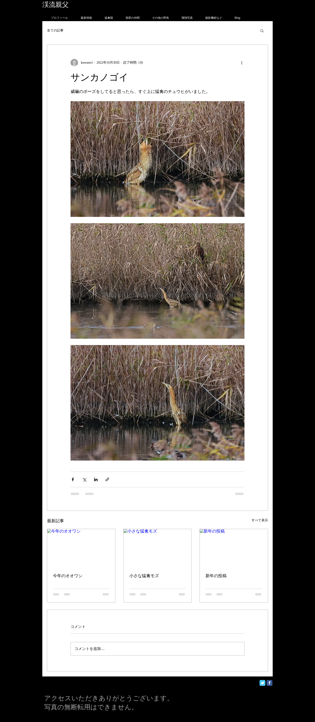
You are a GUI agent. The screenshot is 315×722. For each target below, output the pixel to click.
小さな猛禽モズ (144, 575)
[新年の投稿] (234, 548)
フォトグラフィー (96, 4)
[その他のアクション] (241, 62)
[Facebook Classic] (269, 683)
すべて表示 (260, 520)
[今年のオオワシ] (81, 548)
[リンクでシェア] (107, 479)
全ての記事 (55, 30)
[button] (262, 30)
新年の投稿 (216, 575)
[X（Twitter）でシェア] (84, 479)
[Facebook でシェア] (73, 479)
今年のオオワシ (68, 575)
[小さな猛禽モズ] (158, 548)
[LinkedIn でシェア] (96, 479)
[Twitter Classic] (262, 683)
